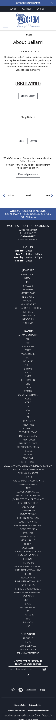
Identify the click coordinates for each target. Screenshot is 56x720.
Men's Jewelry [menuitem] (28, 304)
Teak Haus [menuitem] (28, 614)
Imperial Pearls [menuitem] (28, 484)
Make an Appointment (28, 174)
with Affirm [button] (35, 3)
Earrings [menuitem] (28, 289)
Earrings (33, 141)
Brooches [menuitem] (28, 319)
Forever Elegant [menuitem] (28, 432)
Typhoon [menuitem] (28, 622)
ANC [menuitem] (28, 339)
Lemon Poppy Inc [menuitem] (28, 521)
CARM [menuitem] (28, 376)
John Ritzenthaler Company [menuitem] (27, 499)
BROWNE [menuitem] (28, 368)
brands (29, 35)
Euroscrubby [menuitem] (28, 421)
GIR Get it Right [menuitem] (27, 462)
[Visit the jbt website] (42, 690)
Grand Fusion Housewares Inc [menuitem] (28, 469)
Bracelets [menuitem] (28, 285)
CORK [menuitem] (28, 402)
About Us (28, 638)
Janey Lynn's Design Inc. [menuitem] (28, 495)
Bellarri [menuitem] (28, 361)
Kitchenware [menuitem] (28, 293)
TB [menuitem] (28, 611)
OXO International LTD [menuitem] (28, 551)
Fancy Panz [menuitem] (28, 424)
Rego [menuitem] (28, 573)
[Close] (52, 3)
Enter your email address (28, 663)
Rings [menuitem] (28, 282)
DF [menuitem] (28, 413)
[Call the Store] (27, 236)
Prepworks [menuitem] (28, 562)
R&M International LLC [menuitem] (28, 570)
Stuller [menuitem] (28, 600)
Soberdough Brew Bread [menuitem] (28, 592)
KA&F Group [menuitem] (28, 506)
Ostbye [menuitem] (28, 544)
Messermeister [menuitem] (28, 536)
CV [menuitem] (28, 406)
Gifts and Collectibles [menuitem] (28, 308)
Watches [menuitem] (28, 300)
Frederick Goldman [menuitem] (28, 447)
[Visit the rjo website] (12, 690)
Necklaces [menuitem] (28, 296)
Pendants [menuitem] (28, 323)
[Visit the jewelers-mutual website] (31, 690)
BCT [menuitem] (28, 357)
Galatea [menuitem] (28, 454)
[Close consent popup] (51, 715)
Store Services (28, 645)
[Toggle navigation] (5, 27)
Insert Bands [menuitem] (28, 315)
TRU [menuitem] (28, 618)
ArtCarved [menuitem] (28, 346)
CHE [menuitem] (28, 383)
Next (48, 195)
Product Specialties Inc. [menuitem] (28, 566)
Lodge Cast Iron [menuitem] (28, 529)
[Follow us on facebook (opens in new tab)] (28, 676)
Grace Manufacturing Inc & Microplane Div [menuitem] (28, 465)
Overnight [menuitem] (28, 547)
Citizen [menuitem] (28, 391)
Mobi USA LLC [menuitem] (28, 540)
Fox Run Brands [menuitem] (28, 436)
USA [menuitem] (28, 626)
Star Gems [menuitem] (27, 596)
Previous (10, 195)
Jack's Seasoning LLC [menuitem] (28, 491)
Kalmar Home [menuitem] (27, 510)
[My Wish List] (28, 8)
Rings (21, 141)
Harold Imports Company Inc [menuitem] (28, 480)
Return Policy (20, 705)
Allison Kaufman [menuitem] (28, 335)
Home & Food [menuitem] (28, 274)
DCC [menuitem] (28, 409)
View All (27, 195)
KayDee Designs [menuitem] (28, 514)
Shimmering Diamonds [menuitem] (28, 588)
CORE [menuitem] (28, 398)
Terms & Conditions (28, 653)
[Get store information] (28, 239)
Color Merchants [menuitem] (28, 394)
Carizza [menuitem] (28, 372)
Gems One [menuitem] (28, 458)
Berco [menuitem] (28, 365)
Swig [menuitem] (28, 603)
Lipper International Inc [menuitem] (28, 525)
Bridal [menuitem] (28, 278)
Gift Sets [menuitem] (28, 311)
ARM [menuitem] (28, 342)
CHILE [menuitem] (28, 387)
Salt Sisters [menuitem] (28, 585)
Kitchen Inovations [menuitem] (28, 518)
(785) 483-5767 (28, 216)
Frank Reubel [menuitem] (28, 439)
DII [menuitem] (28, 417)
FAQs (27, 642)
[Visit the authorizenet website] (20, 690)
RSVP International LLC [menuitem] (28, 581)
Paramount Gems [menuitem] (27, 555)
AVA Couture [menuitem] (28, 353)
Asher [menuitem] (28, 350)
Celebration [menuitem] (28, 380)
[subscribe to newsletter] (44, 669)
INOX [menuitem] (28, 488)
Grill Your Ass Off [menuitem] (28, 473)
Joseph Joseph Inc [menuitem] (28, 503)
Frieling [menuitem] (28, 450)
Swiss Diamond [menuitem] (28, 607)
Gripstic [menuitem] (28, 477)
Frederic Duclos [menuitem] (28, 443)
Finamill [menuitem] (28, 428)
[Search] (14, 8)
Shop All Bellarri (28, 96)
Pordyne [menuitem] (28, 559)
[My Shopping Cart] (41, 8)
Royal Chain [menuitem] (28, 577)
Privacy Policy (28, 649)
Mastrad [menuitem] (28, 532)
